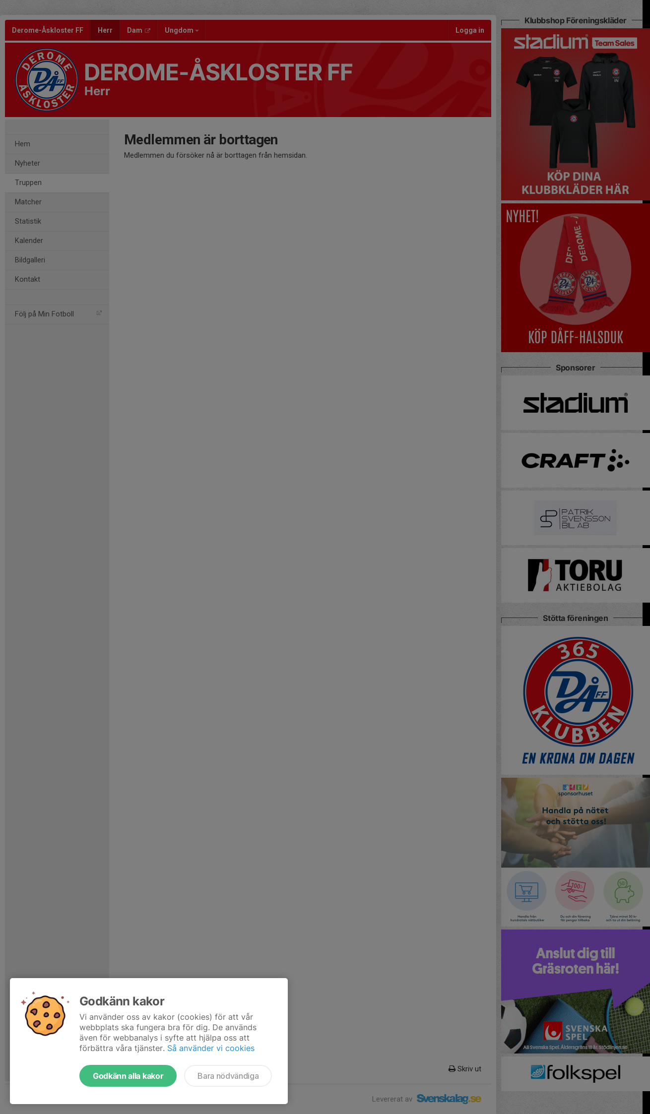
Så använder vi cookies (211, 1048)
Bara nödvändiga (228, 1076)
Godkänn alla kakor (128, 1076)
